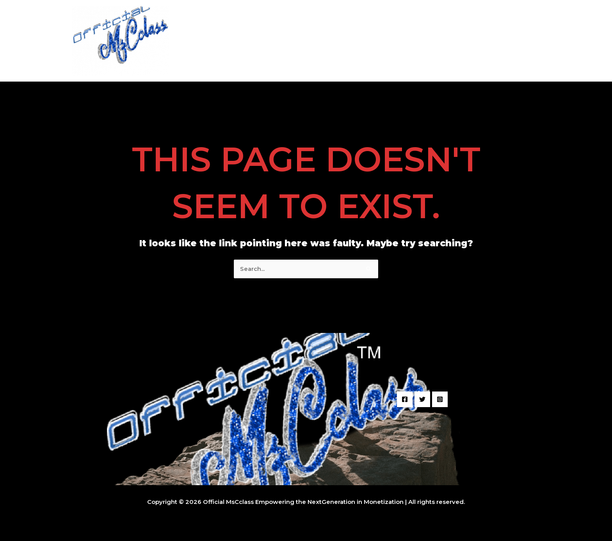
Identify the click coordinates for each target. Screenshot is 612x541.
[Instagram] (440, 399)
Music (492, 40)
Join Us (524, 40)
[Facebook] (405, 399)
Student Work (449, 40)
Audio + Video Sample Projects (371, 40)
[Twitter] (422, 399)
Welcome (301, 40)
